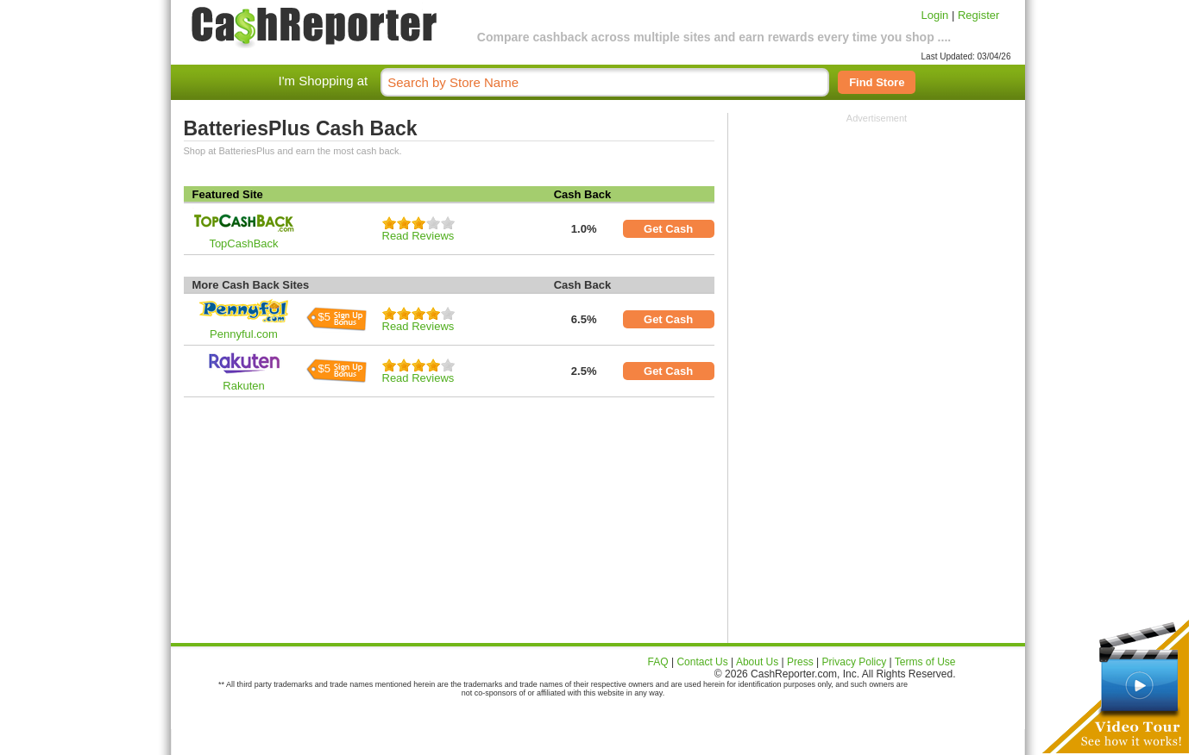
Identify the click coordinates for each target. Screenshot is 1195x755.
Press (800, 662)
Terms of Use (925, 662)
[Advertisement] (876, 231)
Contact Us (701, 662)
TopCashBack (243, 243)
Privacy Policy (854, 662)
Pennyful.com (244, 334)
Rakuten (243, 385)
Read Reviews (418, 235)
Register (978, 15)
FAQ (658, 662)
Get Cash (668, 228)
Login (935, 15)
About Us (757, 662)
